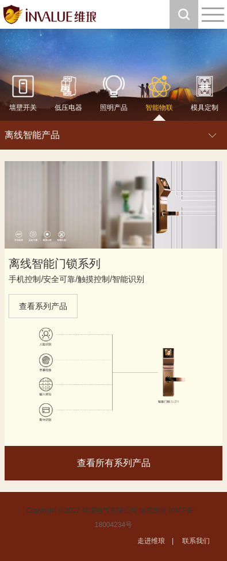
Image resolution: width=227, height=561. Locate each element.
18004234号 (113, 525)
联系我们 (196, 541)
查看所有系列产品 (114, 463)
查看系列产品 (43, 306)
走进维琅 (151, 541)
